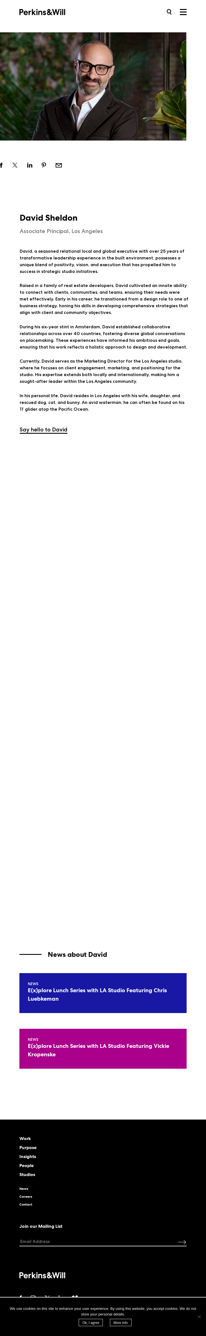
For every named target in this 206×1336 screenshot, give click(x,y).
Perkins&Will (51, 11)
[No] (199, 1316)
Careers (25, 1196)
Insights (27, 1156)
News (23, 1188)
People (26, 1165)
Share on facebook (1, 165)
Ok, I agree (90, 1323)
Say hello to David (43, 429)
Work (25, 1138)
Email (58, 165)
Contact (25, 1204)
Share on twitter (15, 165)
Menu (183, 12)
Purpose (28, 1147)
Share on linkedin (30, 165)
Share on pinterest (44, 165)
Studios (27, 1174)
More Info (121, 1323)
